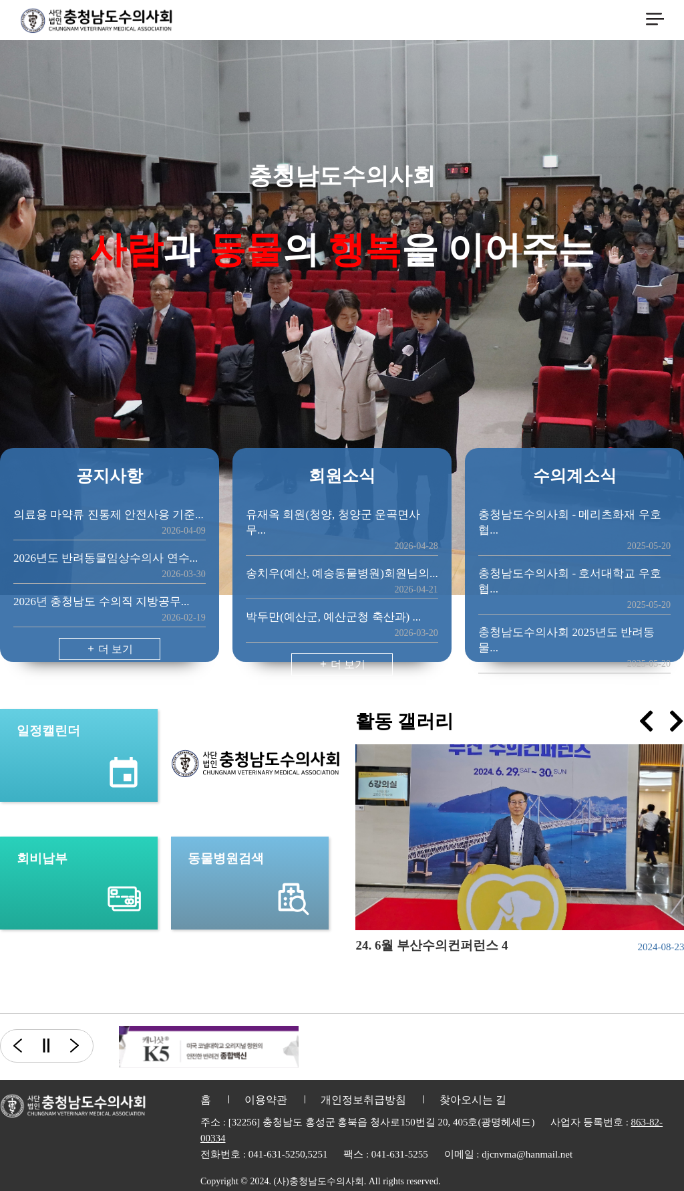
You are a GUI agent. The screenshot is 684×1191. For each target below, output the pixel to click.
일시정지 (45, 1046)
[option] (209, 1047)
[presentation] (646, 721)
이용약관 (265, 1099)
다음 (82, 1046)
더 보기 (109, 649)
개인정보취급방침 (363, 1099)
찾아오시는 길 (473, 1099)
